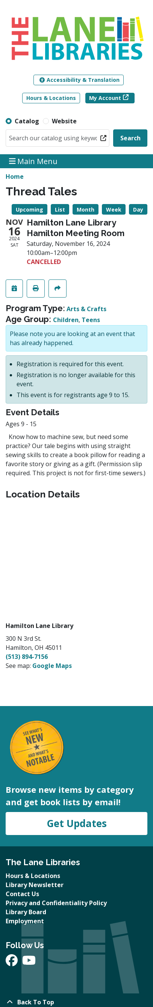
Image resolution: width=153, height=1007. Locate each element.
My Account (105, 97)
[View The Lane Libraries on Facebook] (12, 962)
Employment (25, 921)
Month (85, 209)
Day (138, 209)
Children (66, 320)
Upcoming (29, 209)
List (60, 209)
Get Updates (77, 823)
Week (113, 209)
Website (64, 121)
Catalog (27, 121)
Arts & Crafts (86, 309)
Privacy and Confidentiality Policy (56, 903)
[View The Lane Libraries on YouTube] (29, 962)
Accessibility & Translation (79, 79)
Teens (91, 320)
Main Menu (33, 161)
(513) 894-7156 (27, 656)
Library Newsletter (35, 885)
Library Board (26, 912)
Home (15, 176)
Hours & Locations (51, 97)
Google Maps (52, 666)
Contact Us (22, 894)
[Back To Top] (76, 1002)
